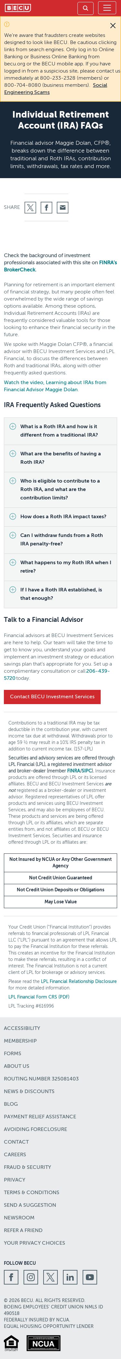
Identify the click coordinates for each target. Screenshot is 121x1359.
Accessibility (22, 1028)
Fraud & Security (27, 1167)
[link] (85, 8)
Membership (20, 1041)
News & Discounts (29, 1091)
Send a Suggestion (30, 1205)
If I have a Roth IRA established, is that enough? (61, 594)
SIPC (87, 771)
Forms (12, 1053)
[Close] (113, 26)
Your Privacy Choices (34, 1243)
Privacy (14, 1180)
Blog (11, 1104)
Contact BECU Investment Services (52, 697)
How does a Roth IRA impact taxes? (63, 517)
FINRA (73, 771)
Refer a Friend (23, 1230)
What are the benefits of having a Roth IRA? (60, 458)
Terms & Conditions (31, 1192)
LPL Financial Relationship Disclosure (79, 981)
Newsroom (19, 1218)
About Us (16, 1066)
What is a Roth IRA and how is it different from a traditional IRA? (59, 431)
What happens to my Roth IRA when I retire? (65, 567)
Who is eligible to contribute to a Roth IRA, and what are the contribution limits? (60, 490)
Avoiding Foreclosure (35, 1129)
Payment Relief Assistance (40, 1117)
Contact (16, 1142)
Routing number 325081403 (41, 1079)
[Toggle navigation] (107, 7)
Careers (15, 1155)
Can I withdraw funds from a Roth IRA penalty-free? (61, 540)
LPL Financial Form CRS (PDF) (38, 997)
